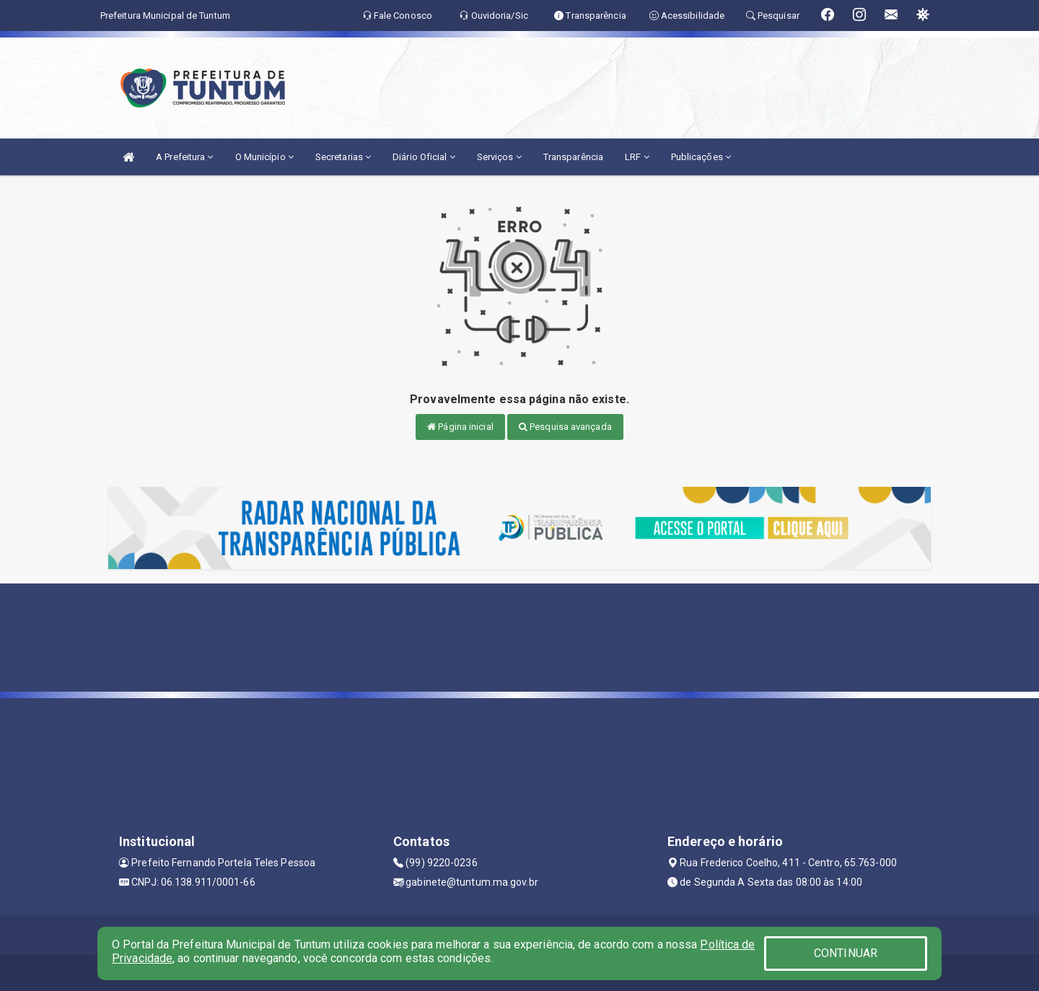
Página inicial (460, 426)
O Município (264, 156)
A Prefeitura (184, 156)
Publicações (701, 156)
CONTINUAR (845, 953)
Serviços (499, 156)
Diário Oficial (424, 156)
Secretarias (343, 156)
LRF (637, 156)
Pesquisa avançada (565, 426)
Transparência (573, 156)
